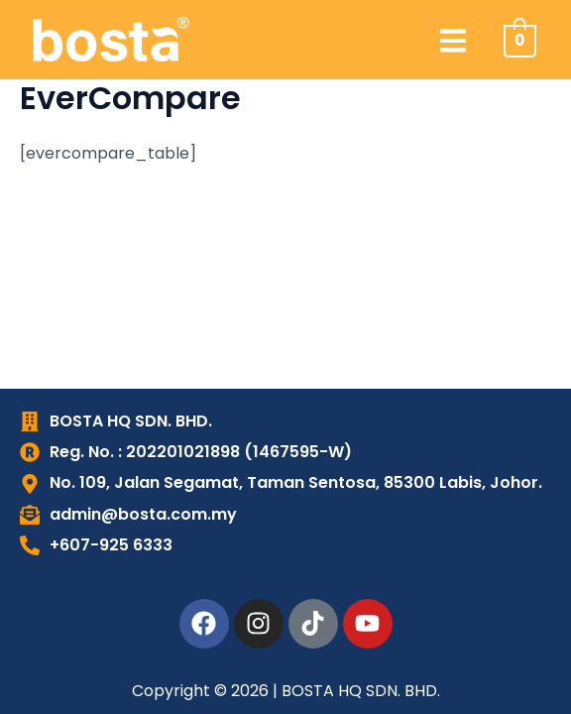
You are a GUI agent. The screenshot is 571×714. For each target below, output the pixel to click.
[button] (453, 40)
